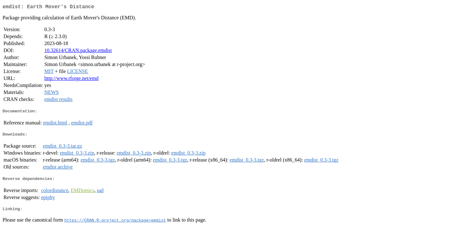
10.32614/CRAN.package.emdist (78, 51)
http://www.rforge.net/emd (71, 79)
